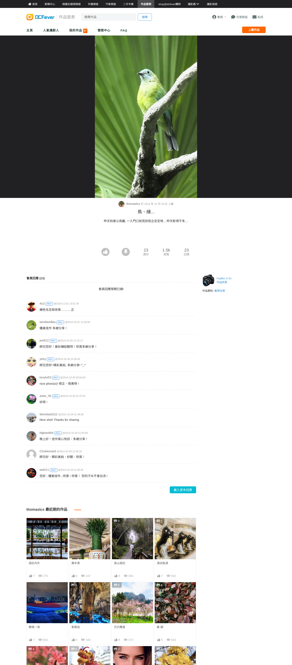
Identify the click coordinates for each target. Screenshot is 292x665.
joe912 (44, 340)
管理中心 (104, 30)
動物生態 (220, 290)
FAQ (123, 30)
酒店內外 (34, 563)
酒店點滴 (162, 563)
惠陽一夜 (34, 627)
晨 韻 (160, 627)
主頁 (29, 30)
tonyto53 (45, 377)
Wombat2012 (49, 414)
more (77, 509)
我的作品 (78, 31)
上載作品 (254, 29)
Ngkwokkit (46, 432)
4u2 (42, 303)
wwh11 (44, 469)
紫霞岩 (75, 627)
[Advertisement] (146, 237)
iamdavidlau (48, 322)
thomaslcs (129, 203)
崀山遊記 (119, 563)
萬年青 (75, 563)
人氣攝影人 (51, 30)
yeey (43, 359)
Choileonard (48, 451)
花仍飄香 (119, 627)
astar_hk (45, 395)
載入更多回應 (183, 490)
